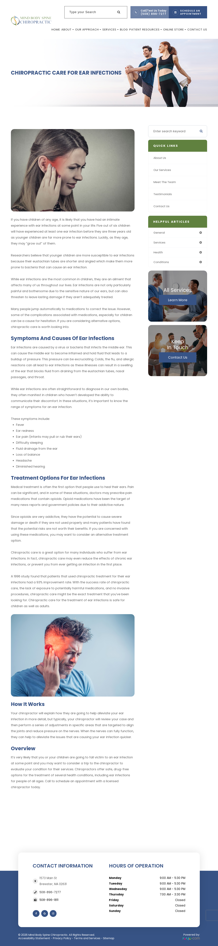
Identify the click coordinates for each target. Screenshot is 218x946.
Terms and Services (87, 938)
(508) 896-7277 (153, 13)
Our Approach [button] (88, 29)
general (159, 233)
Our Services (162, 170)
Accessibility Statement (34, 938)
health (158, 252)
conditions (161, 263)
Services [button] (110, 29)
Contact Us (197, 29)
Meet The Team (165, 182)
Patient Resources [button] (145, 29)
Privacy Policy (62, 938)
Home (55, 29)
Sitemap (108, 938)
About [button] (67, 29)
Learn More (177, 300)
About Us (160, 158)
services (159, 243)
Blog (124, 29)
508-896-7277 (50, 892)
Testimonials (163, 194)
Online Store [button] (174, 29)
